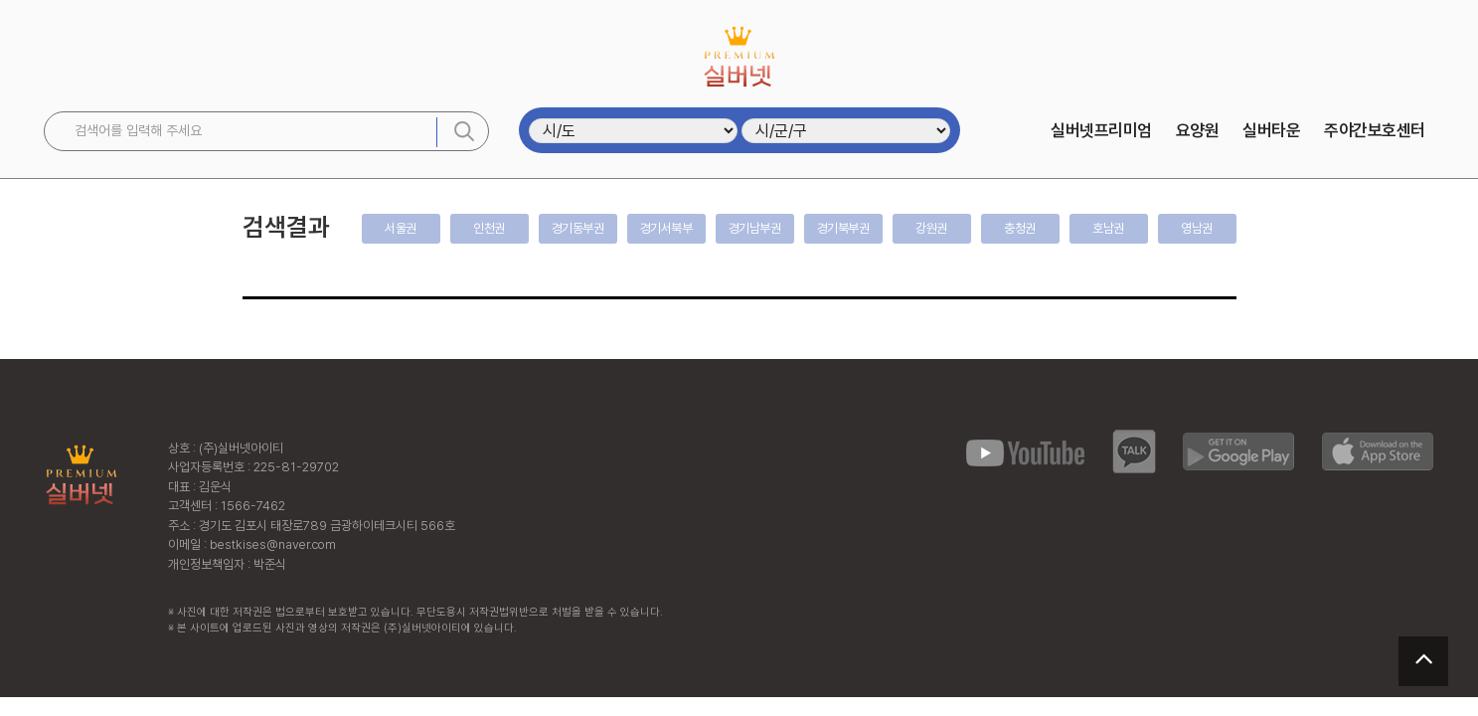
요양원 (1198, 130)
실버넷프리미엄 (1101, 130)
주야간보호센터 (1374, 130)
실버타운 (1271, 130)
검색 (464, 131)
